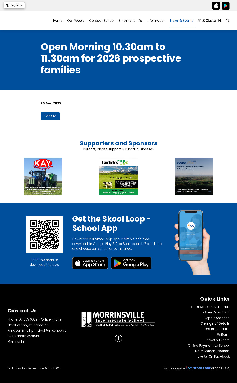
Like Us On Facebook (214, 356)
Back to (50, 116)
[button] (14, 5)
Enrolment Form (217, 329)
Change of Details (215, 323)
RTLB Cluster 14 (209, 20)
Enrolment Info (130, 20)
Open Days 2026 (216, 312)
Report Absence (217, 318)
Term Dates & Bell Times (210, 307)
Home (58, 20)
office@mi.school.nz (32, 325)
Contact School (101, 20)
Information (156, 20)
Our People (76, 20)
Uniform (223, 334)
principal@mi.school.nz (49, 330)
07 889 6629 (28, 319)
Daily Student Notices (212, 351)
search (228, 21)
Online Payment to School (209, 345)
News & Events (181, 20)
